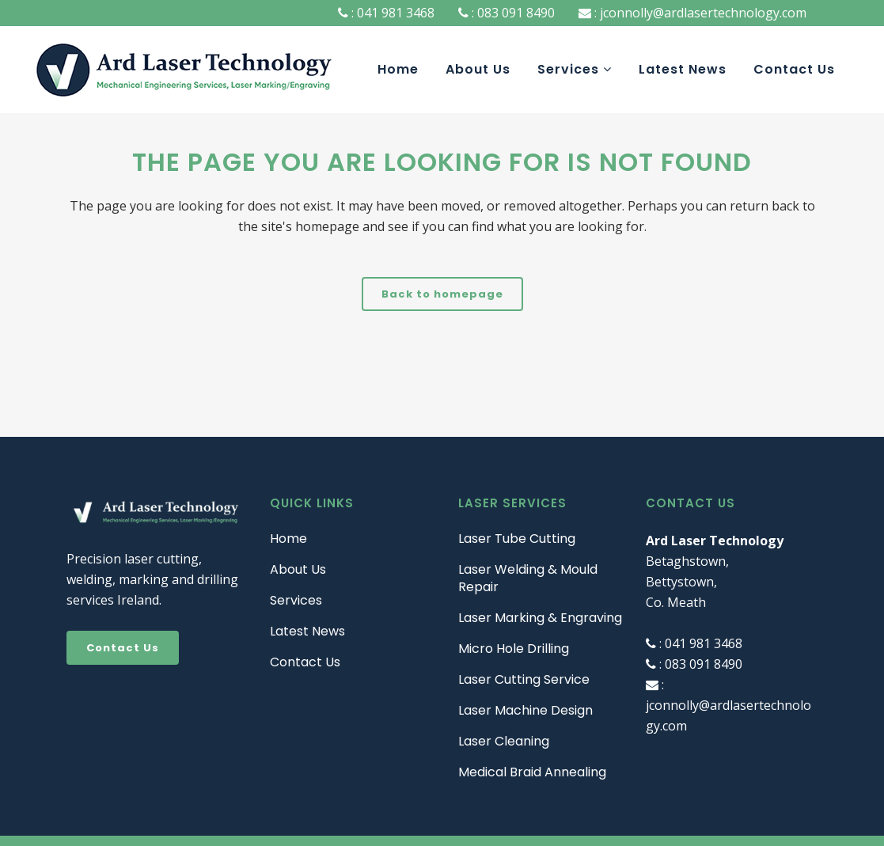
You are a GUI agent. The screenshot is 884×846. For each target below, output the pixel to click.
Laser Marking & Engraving (540, 618)
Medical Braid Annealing (532, 772)
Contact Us (122, 647)
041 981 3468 (394, 12)
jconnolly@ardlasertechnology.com (701, 12)
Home (288, 539)
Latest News (307, 631)
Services (296, 600)
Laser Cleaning (503, 741)
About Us (298, 570)
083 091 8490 (514, 12)
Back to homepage (442, 294)
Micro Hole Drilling (513, 649)
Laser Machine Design (525, 710)
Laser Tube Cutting (516, 539)
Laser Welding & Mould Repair (528, 578)
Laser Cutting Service (524, 680)
